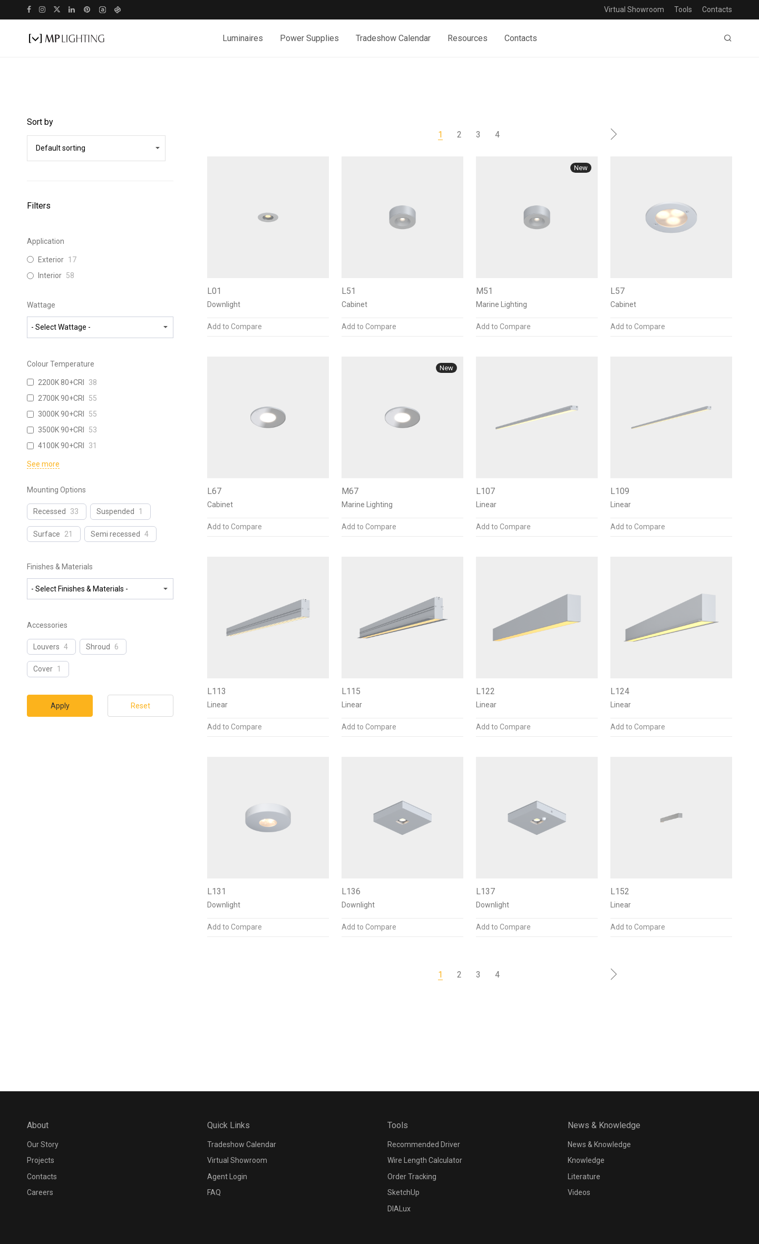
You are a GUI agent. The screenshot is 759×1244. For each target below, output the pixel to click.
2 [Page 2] (459, 135)
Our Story (43, 1144)
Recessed (49, 511)
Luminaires (242, 38)
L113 (216, 691)
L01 (214, 291)
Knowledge (586, 1160)
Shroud (98, 647)
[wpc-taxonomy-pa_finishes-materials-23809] (100, 588)
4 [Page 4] (497, 135)
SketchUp (403, 1192)
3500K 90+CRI (61, 430)
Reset (140, 706)
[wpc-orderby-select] (96, 148)
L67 (214, 491)
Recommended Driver (423, 1144)
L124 (619, 691)
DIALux (399, 1208)
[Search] (728, 38)
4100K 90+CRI (61, 445)
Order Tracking (411, 1176)
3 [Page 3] (478, 135)
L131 (216, 891)
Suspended (115, 511)
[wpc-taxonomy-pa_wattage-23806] (100, 327)
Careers (40, 1192)
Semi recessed (115, 534)
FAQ (214, 1192)
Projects (40, 1160)
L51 (349, 291)
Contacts (717, 9)
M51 (484, 291)
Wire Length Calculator (424, 1160)
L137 (485, 891)
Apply (60, 706)
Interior (50, 275)
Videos (579, 1192)
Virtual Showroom (634, 9)
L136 (351, 891)
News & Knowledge (599, 1144)
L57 (617, 291)
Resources (467, 38)
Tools (683, 9)
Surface (46, 534)
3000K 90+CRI (61, 414)
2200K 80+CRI (61, 382)
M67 (350, 491)
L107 (485, 491)
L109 (619, 491)
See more (43, 464)
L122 (485, 691)
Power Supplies (309, 38)
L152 (619, 891)
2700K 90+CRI (61, 398)
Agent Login (227, 1176)
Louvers (46, 647)
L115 (351, 691)
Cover (43, 669)
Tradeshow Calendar (393, 38)
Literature (584, 1176)
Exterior (51, 259)
